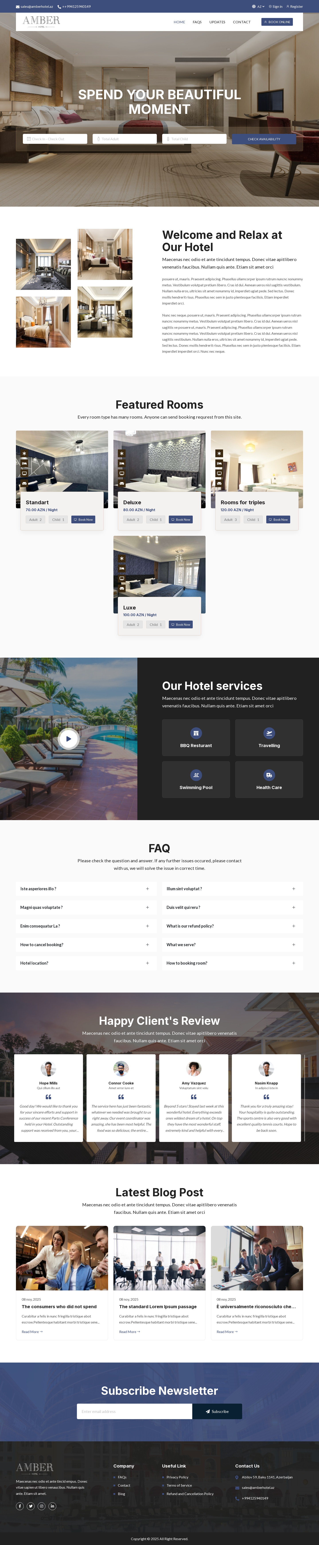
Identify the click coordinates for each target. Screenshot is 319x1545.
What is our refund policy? (190, 926)
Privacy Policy (177, 1477)
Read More (32, 1331)
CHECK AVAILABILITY (264, 139)
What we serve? (181, 944)
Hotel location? (34, 963)
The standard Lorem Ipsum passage (158, 1306)
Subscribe (217, 1411)
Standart (37, 502)
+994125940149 (255, 1498)
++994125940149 (74, 6)
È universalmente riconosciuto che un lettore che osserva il (254, 1307)
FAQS (197, 22)
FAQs (122, 1477)
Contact (124, 1485)
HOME (179, 22)
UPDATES (217, 22)
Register (294, 6)
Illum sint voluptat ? (184, 888)
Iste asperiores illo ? (38, 888)
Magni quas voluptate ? (41, 907)
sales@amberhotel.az (34, 6)
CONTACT (242, 22)
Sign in (275, 6)
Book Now (83, 519)
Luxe (129, 607)
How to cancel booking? (41, 944)
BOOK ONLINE (277, 22)
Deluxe (132, 502)
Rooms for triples (243, 502)
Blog (121, 1494)
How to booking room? (187, 963)
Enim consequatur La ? (40, 926)
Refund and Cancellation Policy (190, 1494)
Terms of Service (179, 1485)
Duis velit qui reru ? (183, 907)
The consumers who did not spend (59, 1306)
